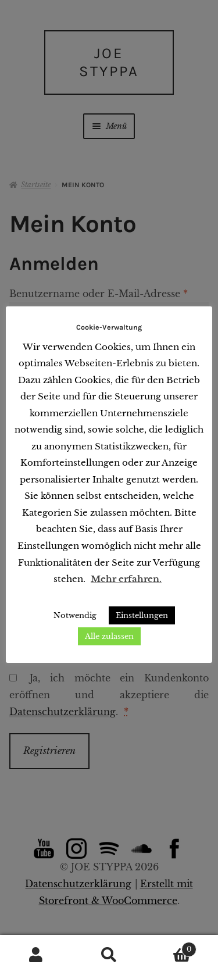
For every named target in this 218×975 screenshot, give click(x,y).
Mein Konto (36, 955)
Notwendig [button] (75, 615)
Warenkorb (170, 947)
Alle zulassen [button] (109, 636)
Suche (109, 955)
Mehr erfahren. (126, 578)
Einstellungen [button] (142, 615)
